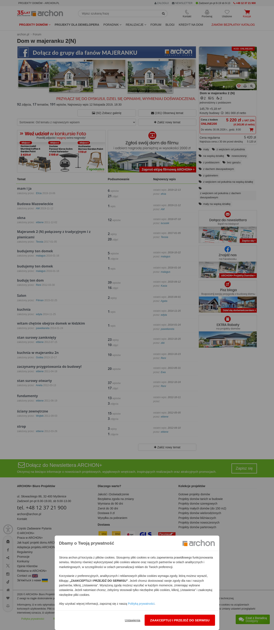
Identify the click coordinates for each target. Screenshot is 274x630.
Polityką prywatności (141, 603)
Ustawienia (132, 620)
